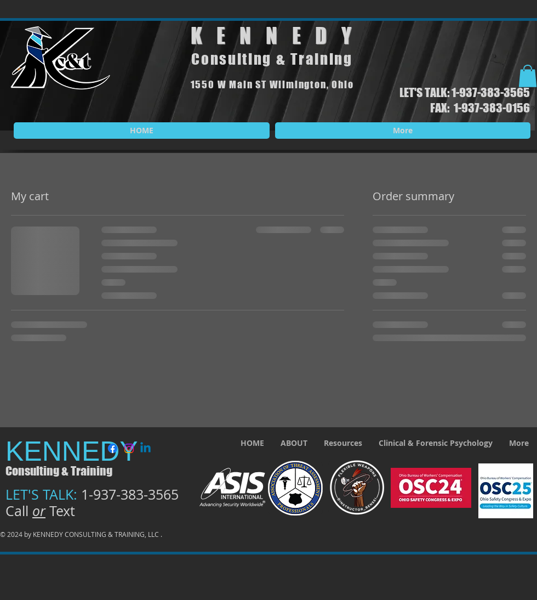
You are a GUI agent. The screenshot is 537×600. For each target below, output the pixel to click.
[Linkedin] (145, 448)
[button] (527, 76)
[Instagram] (129, 448)
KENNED (266, 35)
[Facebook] (112, 448)
